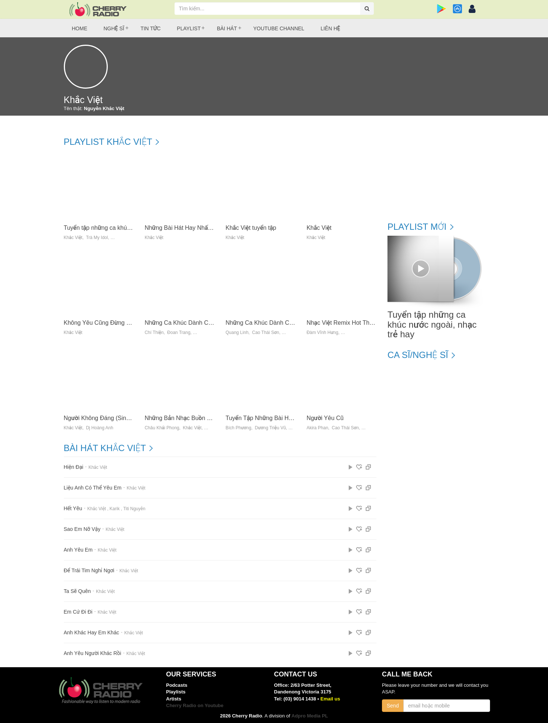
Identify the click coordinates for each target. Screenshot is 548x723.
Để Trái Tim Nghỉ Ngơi (89, 570)
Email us (330, 699)
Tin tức (151, 28)
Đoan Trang (178, 332)
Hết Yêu (73, 508)
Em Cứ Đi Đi (78, 612)
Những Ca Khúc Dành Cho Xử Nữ (269, 323)
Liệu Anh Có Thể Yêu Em (93, 488)
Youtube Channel (278, 28)
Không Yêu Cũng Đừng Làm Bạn (107, 323)
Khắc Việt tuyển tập (250, 228)
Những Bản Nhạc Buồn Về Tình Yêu (192, 418)
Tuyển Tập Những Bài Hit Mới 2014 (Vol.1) (280, 418)
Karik (115, 508)
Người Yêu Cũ (325, 418)
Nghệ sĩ (114, 28)
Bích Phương (238, 428)
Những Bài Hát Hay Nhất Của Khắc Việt (197, 228)
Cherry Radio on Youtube (195, 705)
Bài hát (227, 28)
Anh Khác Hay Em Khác (91, 632)
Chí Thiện (154, 332)
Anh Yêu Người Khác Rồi (92, 653)
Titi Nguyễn (134, 508)
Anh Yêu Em (78, 550)
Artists (173, 699)
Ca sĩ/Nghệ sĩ (417, 355)
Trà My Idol (97, 237)
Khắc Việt (73, 237)
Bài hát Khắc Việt (105, 448)
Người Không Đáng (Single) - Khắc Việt (115, 418)
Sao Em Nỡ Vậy (82, 529)
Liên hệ (330, 28)
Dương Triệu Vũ (270, 428)
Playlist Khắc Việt (108, 142)
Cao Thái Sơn (265, 332)
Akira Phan (317, 428)
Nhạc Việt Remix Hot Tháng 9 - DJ (352, 323)
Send (393, 706)
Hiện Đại (73, 467)
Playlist (188, 28)
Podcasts (176, 685)
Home (79, 28)
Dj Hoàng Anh (99, 428)
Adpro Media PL (310, 716)
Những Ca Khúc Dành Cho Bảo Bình (193, 323)
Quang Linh (236, 332)
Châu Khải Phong (162, 428)
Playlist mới (417, 227)
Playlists (176, 692)
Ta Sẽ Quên (77, 591)
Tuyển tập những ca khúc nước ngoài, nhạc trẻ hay (130, 228)
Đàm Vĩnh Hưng (322, 332)
